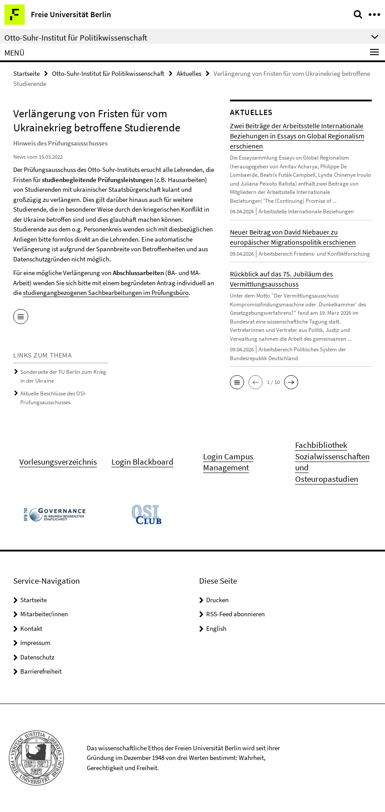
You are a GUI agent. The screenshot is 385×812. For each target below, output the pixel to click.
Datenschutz (37, 657)
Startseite (26, 73)
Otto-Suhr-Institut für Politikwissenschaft (108, 73)
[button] (237, 382)
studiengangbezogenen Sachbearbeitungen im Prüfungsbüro (106, 292)
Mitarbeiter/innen (44, 614)
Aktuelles (189, 73)
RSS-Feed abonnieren (235, 614)
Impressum (35, 642)
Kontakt (31, 628)
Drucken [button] (217, 600)
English (216, 628)
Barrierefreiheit (41, 671)
